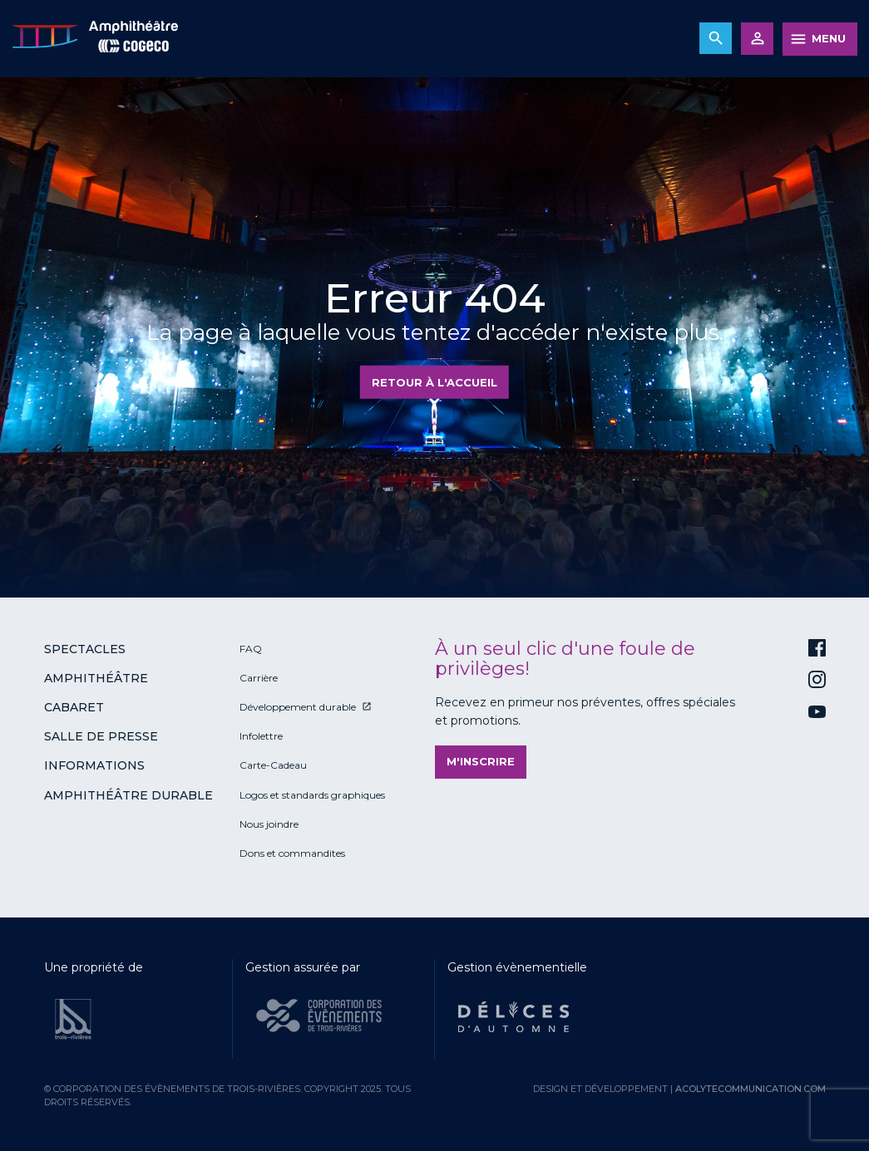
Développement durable (297, 707)
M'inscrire (481, 761)
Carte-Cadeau (273, 765)
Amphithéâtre (96, 678)
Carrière (258, 677)
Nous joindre (269, 824)
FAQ (250, 648)
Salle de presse (101, 736)
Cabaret (74, 707)
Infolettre (261, 736)
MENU (829, 38)
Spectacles (85, 649)
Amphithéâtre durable (128, 795)
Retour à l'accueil (434, 382)
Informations (94, 765)
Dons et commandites (292, 853)
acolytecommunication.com (750, 1088)
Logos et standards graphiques (312, 795)
